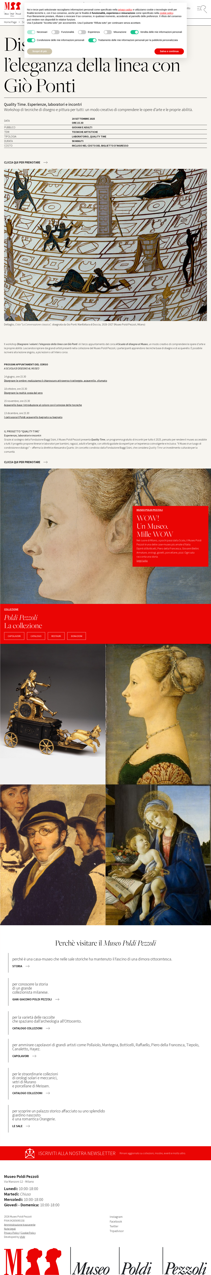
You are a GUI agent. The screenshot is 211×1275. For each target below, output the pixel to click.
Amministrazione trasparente (19, 1224)
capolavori (14, 636)
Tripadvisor (117, 1231)
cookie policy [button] (166, 13)
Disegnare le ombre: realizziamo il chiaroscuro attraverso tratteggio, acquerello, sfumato (55, 380)
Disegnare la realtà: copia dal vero (23, 392)
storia (17, 966)
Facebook (116, 1221)
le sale (17, 1126)
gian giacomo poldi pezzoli (32, 999)
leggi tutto (142, 560)
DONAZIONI (76, 636)
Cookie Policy (28, 1232)
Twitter (114, 1226)
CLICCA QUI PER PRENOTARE (22, 162)
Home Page (10, 22)
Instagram (116, 1217)
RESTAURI (56, 636)
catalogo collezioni (27, 1028)
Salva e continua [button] (169, 51)
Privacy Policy (11, 1232)
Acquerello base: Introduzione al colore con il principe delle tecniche (43, 405)
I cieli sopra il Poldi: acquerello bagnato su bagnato (33, 417)
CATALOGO (36, 636)
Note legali (10, 1228)
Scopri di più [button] (39, 51)
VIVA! (22, 1236)
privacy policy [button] (125, 9)
